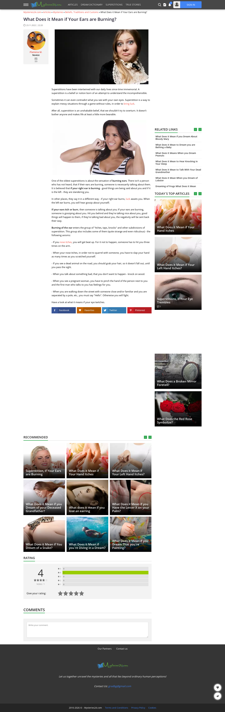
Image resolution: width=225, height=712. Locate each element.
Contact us (122, 648)
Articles (73, 4)
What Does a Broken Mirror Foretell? (176, 383)
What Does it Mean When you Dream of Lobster (176, 179)
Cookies (152, 708)
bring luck (129, 103)
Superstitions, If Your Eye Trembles (175, 300)
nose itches (66, 242)
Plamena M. (36, 52)
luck (128, 198)
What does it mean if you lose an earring (87, 509)
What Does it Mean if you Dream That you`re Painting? (130, 544)
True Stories (133, 4)
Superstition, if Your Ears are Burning (43, 472)
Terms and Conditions (116, 708)
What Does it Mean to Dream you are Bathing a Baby (175, 146)
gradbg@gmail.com (119, 686)
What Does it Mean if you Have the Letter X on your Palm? (130, 507)
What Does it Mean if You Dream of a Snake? (44, 546)
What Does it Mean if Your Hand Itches (176, 229)
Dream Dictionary (91, 4)
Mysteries (58, 12)
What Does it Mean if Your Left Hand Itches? (176, 266)
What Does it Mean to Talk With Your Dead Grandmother (178, 171)
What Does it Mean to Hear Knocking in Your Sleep (176, 162)
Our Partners (105, 648)
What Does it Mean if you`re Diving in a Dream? (87, 546)
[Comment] (87, 630)
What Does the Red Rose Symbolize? (174, 420)
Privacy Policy (138, 708)
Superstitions (114, 4)
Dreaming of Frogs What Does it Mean (175, 186)
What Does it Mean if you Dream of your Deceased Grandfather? (44, 507)
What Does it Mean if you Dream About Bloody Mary (176, 137)
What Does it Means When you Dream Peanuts (175, 154)
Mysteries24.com (32, 12)
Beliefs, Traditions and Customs (81, 12)
